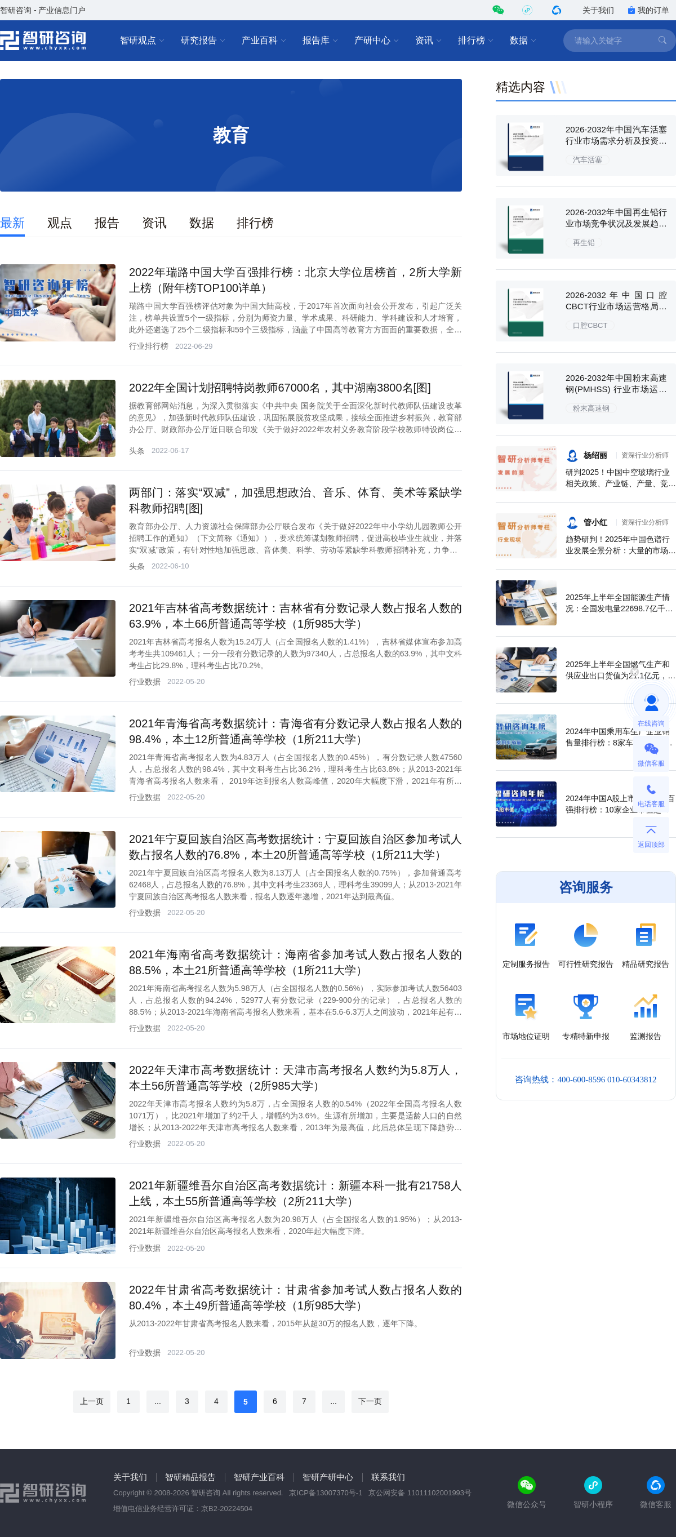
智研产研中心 (328, 1477)
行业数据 (145, 681)
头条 (137, 450)
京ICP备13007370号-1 (325, 1493)
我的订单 (648, 10)
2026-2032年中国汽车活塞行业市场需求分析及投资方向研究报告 (616, 141)
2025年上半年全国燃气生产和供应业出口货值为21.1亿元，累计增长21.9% (620, 675)
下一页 (370, 1401)
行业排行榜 (148, 345)
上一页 (92, 1401)
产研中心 (376, 40)
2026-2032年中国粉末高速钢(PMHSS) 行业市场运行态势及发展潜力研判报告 (616, 389)
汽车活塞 (587, 160)
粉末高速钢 (591, 408)
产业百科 (264, 40)
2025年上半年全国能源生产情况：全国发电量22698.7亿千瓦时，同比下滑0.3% (619, 608)
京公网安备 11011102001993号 (420, 1493)
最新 (12, 223)
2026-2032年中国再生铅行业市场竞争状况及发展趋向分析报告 (616, 223)
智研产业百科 (259, 1477)
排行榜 (476, 40)
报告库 (321, 40)
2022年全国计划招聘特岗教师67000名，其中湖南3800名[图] (280, 387)
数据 (523, 40)
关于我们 (598, 10)
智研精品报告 (190, 1477)
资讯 (428, 40)
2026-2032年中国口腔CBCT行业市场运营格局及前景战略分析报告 (616, 306)
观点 (59, 223)
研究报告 (203, 40)
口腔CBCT (590, 325)
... (157, 1401)
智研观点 (142, 40)
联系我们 (388, 1477)
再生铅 (584, 242)
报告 (107, 223)
